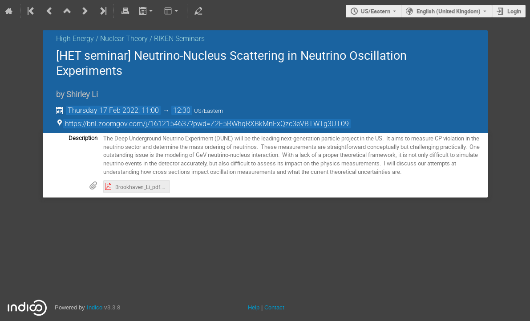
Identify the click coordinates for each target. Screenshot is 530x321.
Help (253, 307)
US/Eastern (375, 11)
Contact (274, 307)
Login (514, 11)
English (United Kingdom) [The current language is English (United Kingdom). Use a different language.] (449, 11)
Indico (94, 307)
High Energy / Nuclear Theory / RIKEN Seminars (130, 38)
